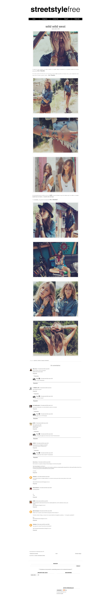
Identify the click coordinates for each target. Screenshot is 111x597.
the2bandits (47, 360)
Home (34, 19)
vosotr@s (36, 199)
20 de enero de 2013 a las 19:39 (45, 510)
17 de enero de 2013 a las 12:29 (42, 443)
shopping (42, 360)
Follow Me (77, 19)
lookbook (39, 360)
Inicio (57, 553)
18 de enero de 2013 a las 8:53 (42, 501)
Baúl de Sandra (36, 510)
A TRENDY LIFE (36, 387)
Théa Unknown (36, 487)
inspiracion (35, 360)
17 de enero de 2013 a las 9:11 (45, 387)
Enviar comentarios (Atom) (40, 555)
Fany (37, 378)
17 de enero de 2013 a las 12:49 (46, 452)
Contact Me (55, 19)
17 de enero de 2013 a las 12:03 (42, 423)
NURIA (34, 501)
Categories (44, 19)
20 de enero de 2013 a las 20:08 (43, 524)
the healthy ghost (36, 405)
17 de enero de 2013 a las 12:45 (46, 378)
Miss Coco (35, 368)
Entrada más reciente (34, 553)
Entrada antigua (78, 553)
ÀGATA (34, 443)
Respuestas (36, 376)
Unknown (35, 476)
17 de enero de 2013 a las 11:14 (46, 405)
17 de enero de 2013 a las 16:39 (44, 462)
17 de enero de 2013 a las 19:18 (43, 476)
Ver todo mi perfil (60, 593)
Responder (35, 373)
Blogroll (66, 19)
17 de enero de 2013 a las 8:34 (43, 368)
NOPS (34, 423)
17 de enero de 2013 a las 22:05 (45, 487)
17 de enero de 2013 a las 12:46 (46, 396)
